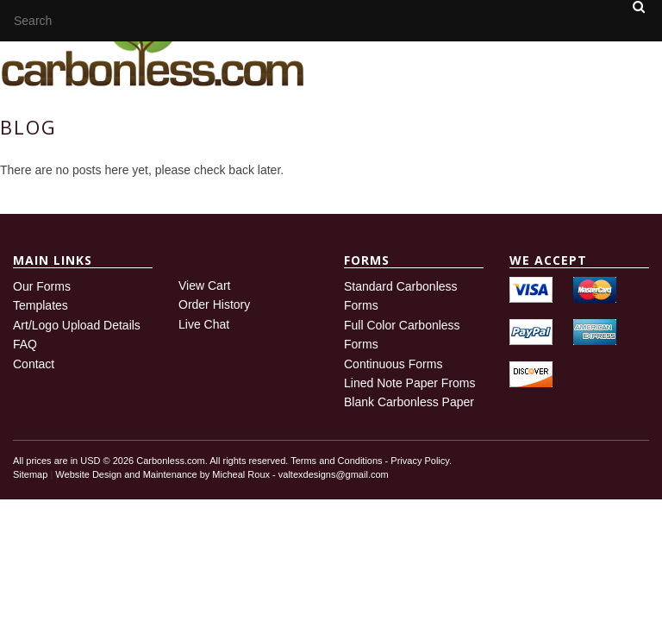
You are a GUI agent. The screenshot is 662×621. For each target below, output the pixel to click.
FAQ (25, 344)
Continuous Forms (393, 364)
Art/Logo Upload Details (77, 325)
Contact (33, 364)
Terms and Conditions (336, 460)
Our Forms (42, 286)
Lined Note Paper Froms (410, 383)
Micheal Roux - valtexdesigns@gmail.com (300, 474)
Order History (214, 304)
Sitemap (30, 474)
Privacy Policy (419, 460)
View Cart (204, 285)
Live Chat (203, 324)
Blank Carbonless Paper (409, 402)
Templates (40, 305)
